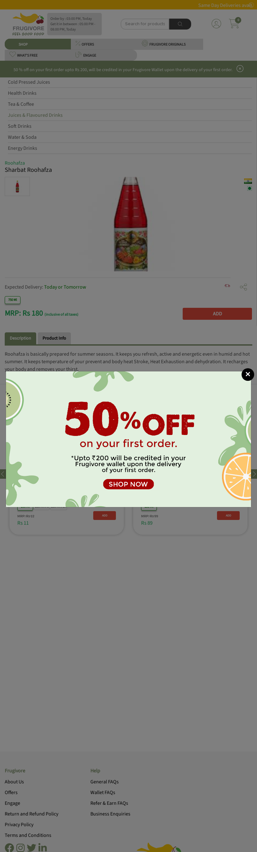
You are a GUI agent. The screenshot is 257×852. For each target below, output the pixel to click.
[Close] (248, 374)
